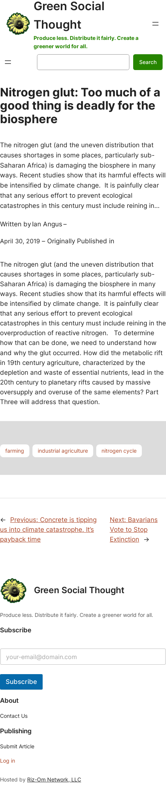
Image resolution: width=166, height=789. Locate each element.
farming (14, 450)
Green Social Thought (79, 590)
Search (148, 62)
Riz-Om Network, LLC (54, 779)
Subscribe (21, 681)
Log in (7, 760)
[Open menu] (155, 23)
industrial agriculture (63, 450)
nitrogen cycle (119, 450)
